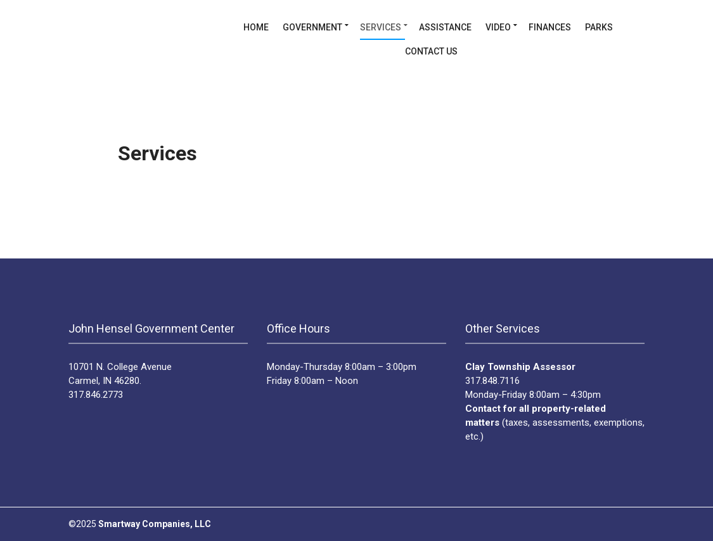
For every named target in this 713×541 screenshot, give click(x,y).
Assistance (445, 27)
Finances (550, 27)
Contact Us (431, 51)
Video (498, 27)
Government (312, 27)
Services (380, 27)
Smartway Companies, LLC (154, 524)
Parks (599, 27)
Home (256, 27)
